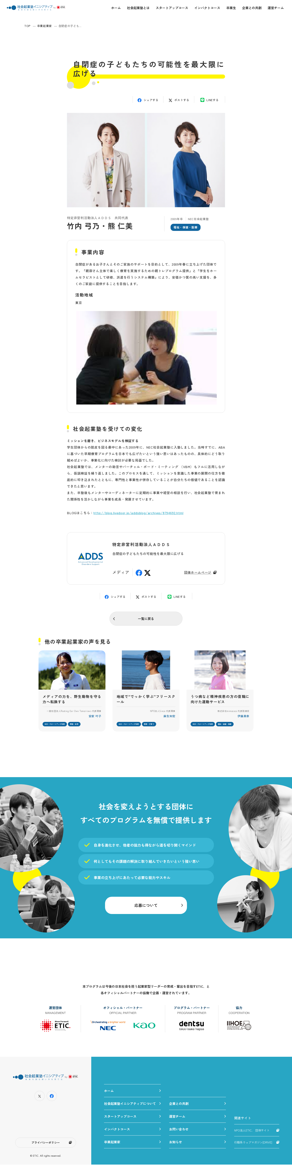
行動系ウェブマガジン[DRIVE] (253, 1144)
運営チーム (276, 7)
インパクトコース (207, 7)
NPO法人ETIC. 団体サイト (251, 1132)
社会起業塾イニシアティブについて (130, 1104)
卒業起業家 (44, 26)
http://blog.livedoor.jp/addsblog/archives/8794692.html (138, 512)
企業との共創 (252, 7)
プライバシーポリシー (45, 1144)
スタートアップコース (172, 7)
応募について (146, 906)
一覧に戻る (146, 618)
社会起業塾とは (138, 7)
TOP (27, 26)
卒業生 (231, 7)
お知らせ (175, 1143)
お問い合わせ (179, 1130)
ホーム (116, 7)
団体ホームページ (197, 572)
